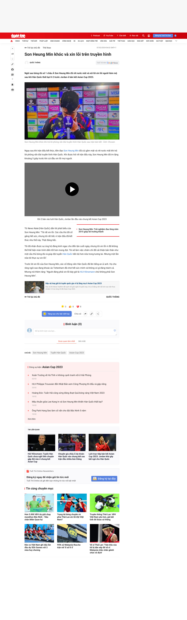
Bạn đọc (169, 41)
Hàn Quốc (67, 254)
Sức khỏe (150, 41)
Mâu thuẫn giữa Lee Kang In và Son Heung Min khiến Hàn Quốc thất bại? (67, 402)
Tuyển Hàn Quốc (58, 352)
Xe (74, 41)
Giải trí (112, 41)
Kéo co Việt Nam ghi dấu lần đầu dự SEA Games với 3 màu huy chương (38, 547)
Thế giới (34, 41)
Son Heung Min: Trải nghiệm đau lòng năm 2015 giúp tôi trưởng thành (98, 230)
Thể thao (121, 41)
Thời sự (25, 41)
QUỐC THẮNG (35, 63)
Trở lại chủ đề (32, 47)
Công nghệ (66, 41)
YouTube (108, 35)
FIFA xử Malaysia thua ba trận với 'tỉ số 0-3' (68, 546)
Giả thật (159, 41)
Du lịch (81, 41)
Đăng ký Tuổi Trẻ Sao (163, 36)
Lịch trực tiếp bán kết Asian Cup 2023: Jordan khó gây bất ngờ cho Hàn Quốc (101, 456)
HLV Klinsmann (87, 272)
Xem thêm (31, 419)
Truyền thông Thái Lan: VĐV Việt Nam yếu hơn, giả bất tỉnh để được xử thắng (103, 517)
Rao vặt (133, 35)
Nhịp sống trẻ (92, 41)
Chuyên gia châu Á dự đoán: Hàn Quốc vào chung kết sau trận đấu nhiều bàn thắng (71, 456)
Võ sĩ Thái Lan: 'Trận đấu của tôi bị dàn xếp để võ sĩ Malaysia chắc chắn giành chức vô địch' (103, 549)
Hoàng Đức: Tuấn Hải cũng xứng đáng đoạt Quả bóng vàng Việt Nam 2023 (68, 393)
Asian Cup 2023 (76, 352)
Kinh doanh (55, 41)
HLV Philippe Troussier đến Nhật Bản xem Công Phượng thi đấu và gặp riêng (69, 384)
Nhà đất (140, 41)
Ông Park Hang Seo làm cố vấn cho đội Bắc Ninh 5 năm (59, 410)
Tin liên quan (33, 430)
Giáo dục (131, 41)
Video (17, 41)
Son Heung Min (71, 150)
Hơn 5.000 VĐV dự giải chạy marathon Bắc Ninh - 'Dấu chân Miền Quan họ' (38, 517)
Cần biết (121, 35)
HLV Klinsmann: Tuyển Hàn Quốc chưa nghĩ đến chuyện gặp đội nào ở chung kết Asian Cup (41, 458)
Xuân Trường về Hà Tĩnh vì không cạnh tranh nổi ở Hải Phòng (61, 375)
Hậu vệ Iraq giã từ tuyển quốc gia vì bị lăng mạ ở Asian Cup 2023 (73, 283)
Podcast (95, 35)
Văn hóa (103, 41)
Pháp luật (44, 41)
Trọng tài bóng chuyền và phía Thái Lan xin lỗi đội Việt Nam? (70, 517)
